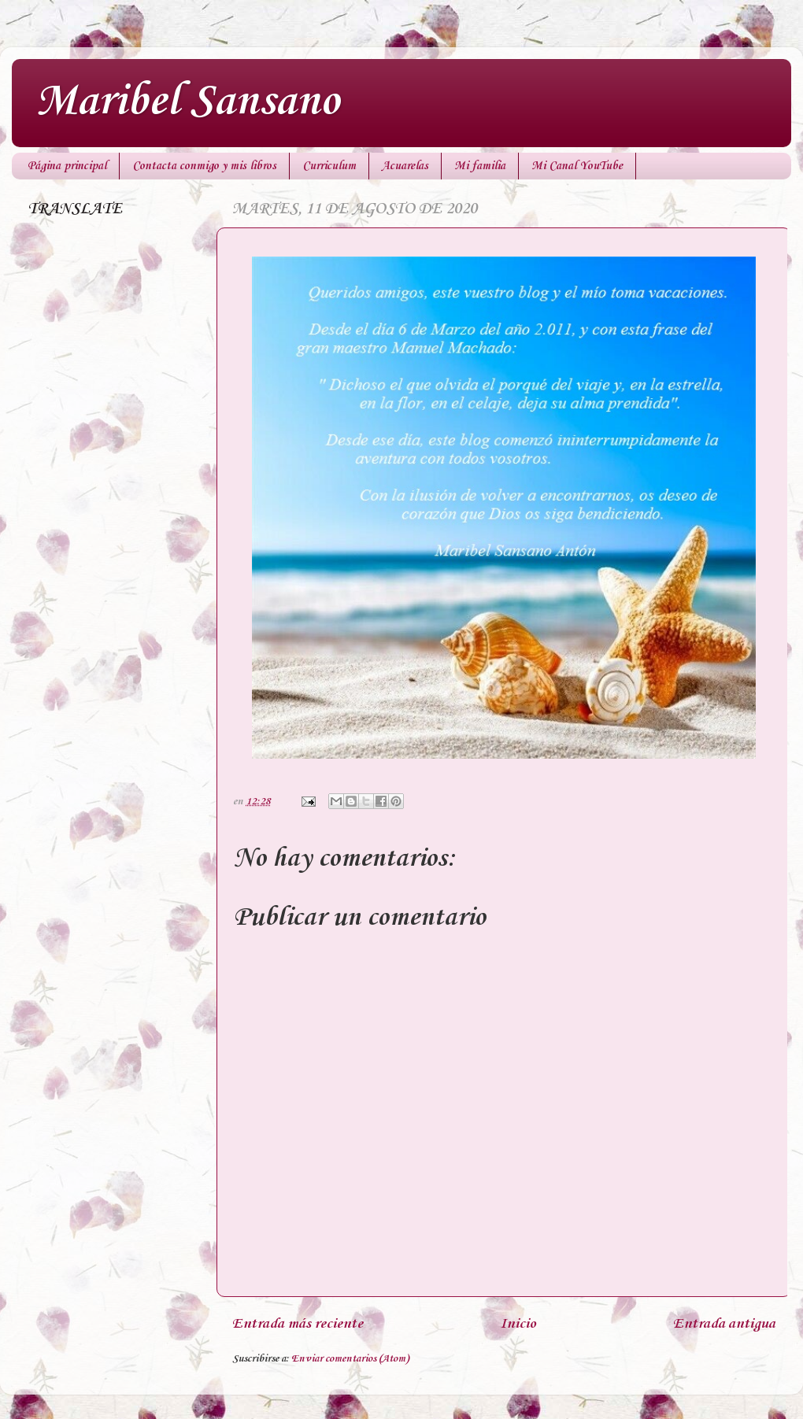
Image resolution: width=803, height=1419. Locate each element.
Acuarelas (405, 166)
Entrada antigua (724, 1323)
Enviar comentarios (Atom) (350, 1359)
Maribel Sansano (187, 101)
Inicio (518, 1323)
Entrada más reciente (297, 1323)
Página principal (67, 166)
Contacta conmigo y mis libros (204, 166)
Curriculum (329, 166)
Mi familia (479, 166)
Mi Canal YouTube (577, 166)
